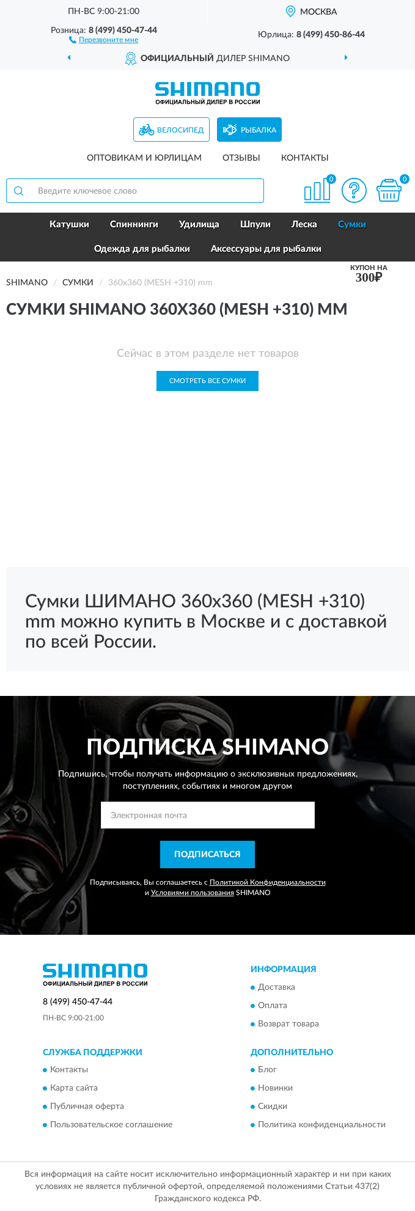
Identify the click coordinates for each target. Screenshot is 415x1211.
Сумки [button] (352, 224)
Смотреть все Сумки (207, 381)
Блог (267, 1070)
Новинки (275, 1089)
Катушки (69, 224)
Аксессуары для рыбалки (266, 249)
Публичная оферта (87, 1107)
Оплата (272, 1005)
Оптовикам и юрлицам (144, 158)
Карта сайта (74, 1089)
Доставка (276, 987)
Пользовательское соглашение (111, 1125)
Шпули (255, 224)
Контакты (305, 158)
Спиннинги (134, 224)
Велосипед (180, 130)
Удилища (199, 224)
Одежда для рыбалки (142, 249)
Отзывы (241, 158)
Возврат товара (288, 1024)
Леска (304, 224)
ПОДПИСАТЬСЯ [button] (207, 855)
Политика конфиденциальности (322, 1125)
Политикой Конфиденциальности (268, 882)
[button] (103, 39)
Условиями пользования (192, 892)
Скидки (272, 1107)
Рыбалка (258, 130)
